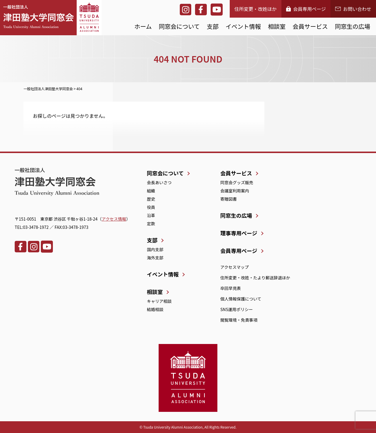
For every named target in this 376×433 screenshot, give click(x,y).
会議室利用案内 (234, 191)
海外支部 (155, 258)
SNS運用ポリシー (236, 309)
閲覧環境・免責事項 (238, 320)
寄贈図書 (228, 199)
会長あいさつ (159, 182)
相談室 (277, 26)
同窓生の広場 (352, 26)
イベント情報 (243, 26)
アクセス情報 (114, 219)
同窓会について (179, 26)
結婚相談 (155, 309)
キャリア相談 (159, 301)
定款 (151, 223)
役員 (151, 207)
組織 (151, 191)
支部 (213, 26)
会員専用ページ (306, 8)
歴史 (151, 199)
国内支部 (155, 249)
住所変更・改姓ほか (255, 8)
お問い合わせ (353, 8)
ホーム (143, 26)
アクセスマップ (234, 267)
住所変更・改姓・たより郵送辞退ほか (255, 278)
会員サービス (310, 26)
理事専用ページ (238, 233)
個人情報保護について (240, 299)
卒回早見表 (230, 288)
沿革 (151, 215)
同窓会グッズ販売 (236, 182)
